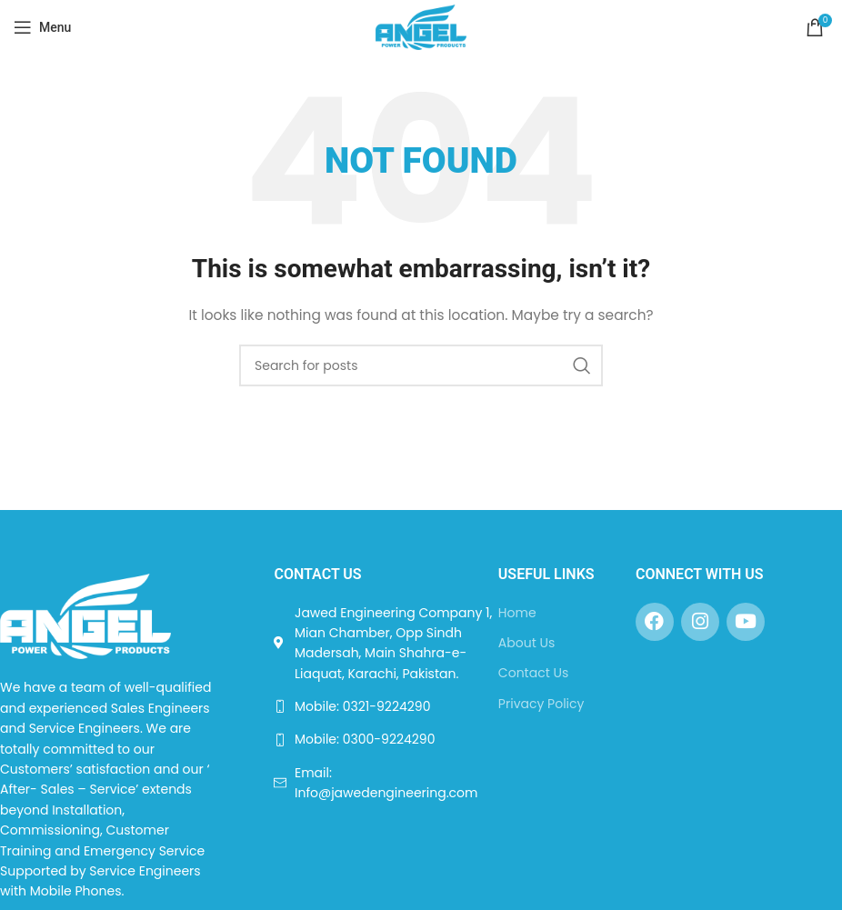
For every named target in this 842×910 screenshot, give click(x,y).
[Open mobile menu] (42, 27)
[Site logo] (421, 26)
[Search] (421, 365)
